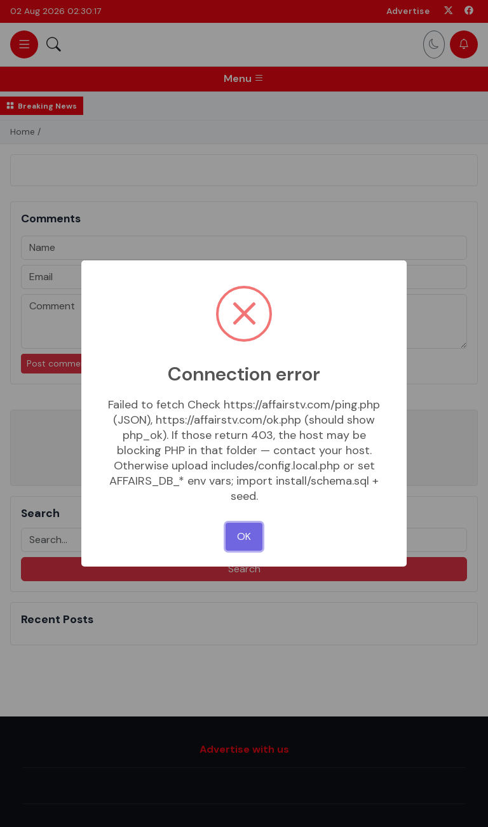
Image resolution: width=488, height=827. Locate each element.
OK (244, 536)
